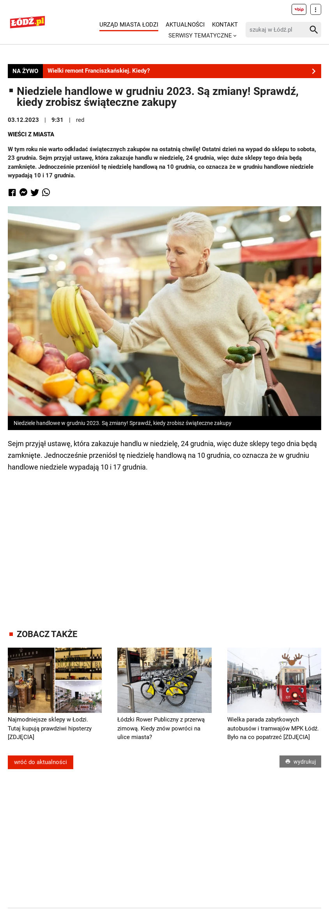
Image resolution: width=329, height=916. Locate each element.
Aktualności (185, 24)
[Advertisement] (164, 543)
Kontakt (225, 24)
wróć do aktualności (40, 762)
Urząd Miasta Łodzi (128, 24)
